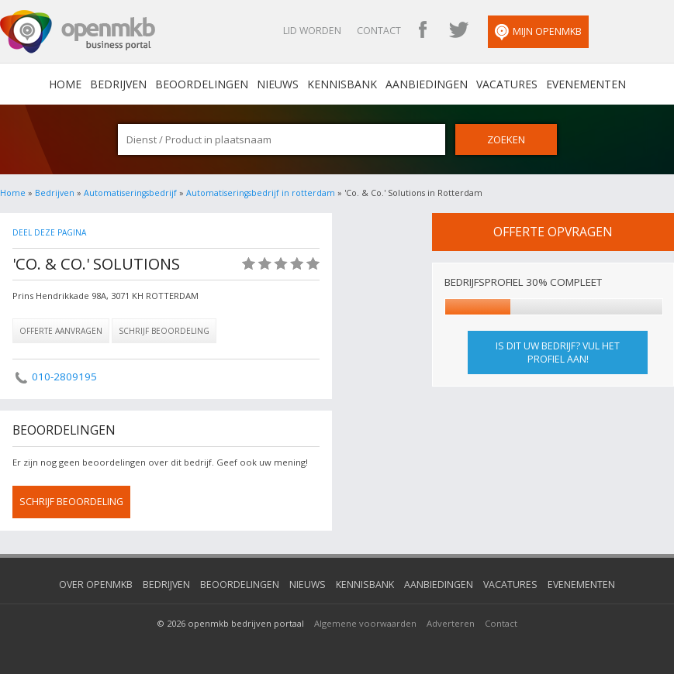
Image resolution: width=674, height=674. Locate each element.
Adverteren (451, 623)
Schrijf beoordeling (164, 330)
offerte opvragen (553, 231)
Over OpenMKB (96, 584)
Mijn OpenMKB (538, 32)
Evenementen (586, 84)
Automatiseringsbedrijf (130, 192)
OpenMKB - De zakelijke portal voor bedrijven (77, 31)
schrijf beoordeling (71, 501)
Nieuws (278, 84)
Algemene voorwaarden (365, 623)
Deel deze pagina (49, 232)
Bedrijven (118, 84)
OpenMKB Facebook (423, 30)
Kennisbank (342, 84)
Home (13, 192)
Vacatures (506, 84)
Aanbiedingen (426, 84)
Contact (379, 30)
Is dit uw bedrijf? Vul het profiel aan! (558, 352)
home (65, 84)
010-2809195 (64, 376)
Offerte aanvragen (60, 330)
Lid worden (312, 30)
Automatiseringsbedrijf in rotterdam (260, 192)
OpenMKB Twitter (458, 30)
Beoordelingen (201, 84)
